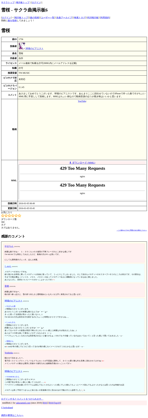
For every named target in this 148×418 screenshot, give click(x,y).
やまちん (9, 246)
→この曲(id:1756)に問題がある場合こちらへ (132, 230)
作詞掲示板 (92, 17)
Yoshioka (9, 353)
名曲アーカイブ (64, 17)
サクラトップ (7, 2)
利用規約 (104, 17)
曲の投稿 (34, 17)
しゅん (8, 266)
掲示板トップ (22, 2)
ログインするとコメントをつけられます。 (22, 399)
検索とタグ (79, 17)
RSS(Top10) (54, 403)
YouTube (82, 101)
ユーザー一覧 (47, 17)
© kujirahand (7, 407)
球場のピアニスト (31, 48)
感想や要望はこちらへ (12, 415)
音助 (7, 286)
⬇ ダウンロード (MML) (82, 162)
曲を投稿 (12, 20)
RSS (45, 403)
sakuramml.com (23, 403)
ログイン (36, 2)
